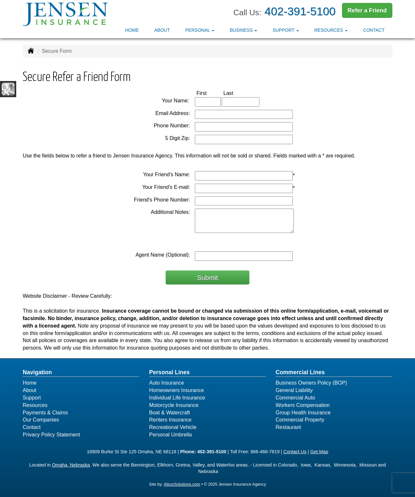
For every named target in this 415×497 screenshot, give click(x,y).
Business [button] (243, 30)
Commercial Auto (295, 397)
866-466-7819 (265, 451)
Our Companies (41, 419)
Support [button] (286, 30)
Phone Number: (172, 125)
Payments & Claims (45, 412)
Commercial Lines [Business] (300, 372)
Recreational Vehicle (172, 427)
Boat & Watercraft (169, 412)
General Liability (294, 390)
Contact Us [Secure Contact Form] (294, 451)
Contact (374, 30)
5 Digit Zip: (177, 138)
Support (32, 397)
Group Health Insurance (303, 412)
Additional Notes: (170, 212)
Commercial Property (300, 419)
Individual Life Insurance (177, 397)
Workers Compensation (303, 405)
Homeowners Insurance (176, 390)
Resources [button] (331, 30)
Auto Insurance (166, 383)
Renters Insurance (170, 419)
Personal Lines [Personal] (169, 372)
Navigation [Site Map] (37, 372)
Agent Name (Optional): (163, 255)
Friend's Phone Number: (162, 199)
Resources (35, 405)
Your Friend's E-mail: (166, 187)
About (162, 30)
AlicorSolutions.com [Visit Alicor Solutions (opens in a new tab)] (182, 484)
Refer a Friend (367, 10)
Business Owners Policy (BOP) (311, 383)
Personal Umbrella (170, 434)
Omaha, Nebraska (71, 465)
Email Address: (172, 113)
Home (132, 30)
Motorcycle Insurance (173, 405)
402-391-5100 (300, 11)
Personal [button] (200, 30)
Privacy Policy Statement (51, 434)
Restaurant (288, 427)
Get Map (319, 451)
